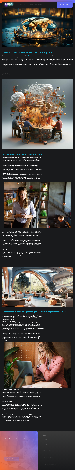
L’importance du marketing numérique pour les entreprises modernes (34, 311)
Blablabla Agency (29, 55)
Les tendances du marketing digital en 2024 (22, 154)
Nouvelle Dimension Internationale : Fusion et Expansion (28, 52)
